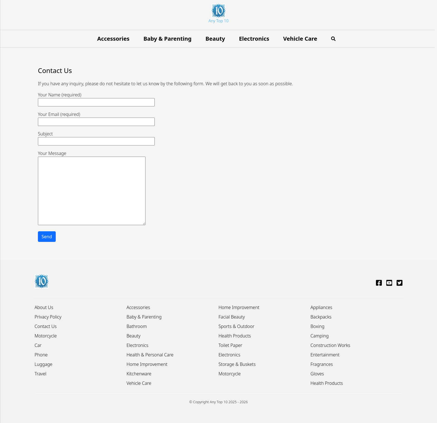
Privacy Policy (48, 317)
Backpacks (320, 317)
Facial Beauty (232, 317)
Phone (41, 355)
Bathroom (137, 326)
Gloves (317, 374)
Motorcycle (46, 336)
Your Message (91, 188)
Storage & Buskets (237, 364)
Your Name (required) (96, 98)
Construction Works (330, 345)
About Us (44, 307)
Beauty (215, 38)
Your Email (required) (96, 118)
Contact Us (46, 326)
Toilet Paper (230, 345)
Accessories (113, 38)
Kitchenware (139, 374)
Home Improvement (147, 364)
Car (38, 345)
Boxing (317, 326)
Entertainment (324, 355)
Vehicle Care (300, 38)
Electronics (254, 38)
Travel (40, 374)
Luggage (43, 364)
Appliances (321, 307)
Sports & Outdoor (236, 326)
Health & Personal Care (150, 355)
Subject (96, 137)
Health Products (235, 336)
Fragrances (321, 364)
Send (47, 237)
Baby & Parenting (168, 38)
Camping (319, 336)
